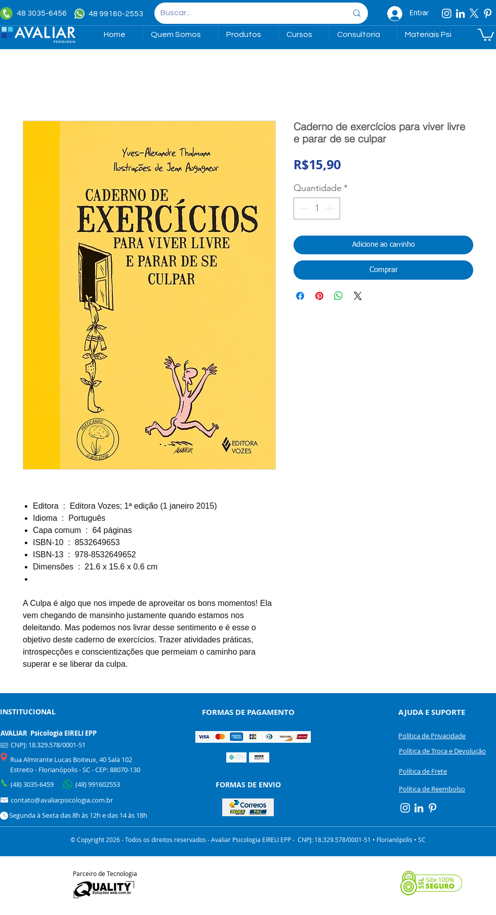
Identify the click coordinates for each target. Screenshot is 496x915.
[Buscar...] (246, 13)
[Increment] (331, 208)
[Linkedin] (460, 13)
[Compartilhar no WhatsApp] (339, 296)
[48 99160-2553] (110, 13)
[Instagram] (446, 13)
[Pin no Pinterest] (319, 296)
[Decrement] (303, 208)
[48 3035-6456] (35, 13)
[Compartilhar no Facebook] (300, 296)
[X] (474, 13)
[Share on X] (358, 296)
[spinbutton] (317, 208)
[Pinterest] (487, 13)
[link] (486, 34)
